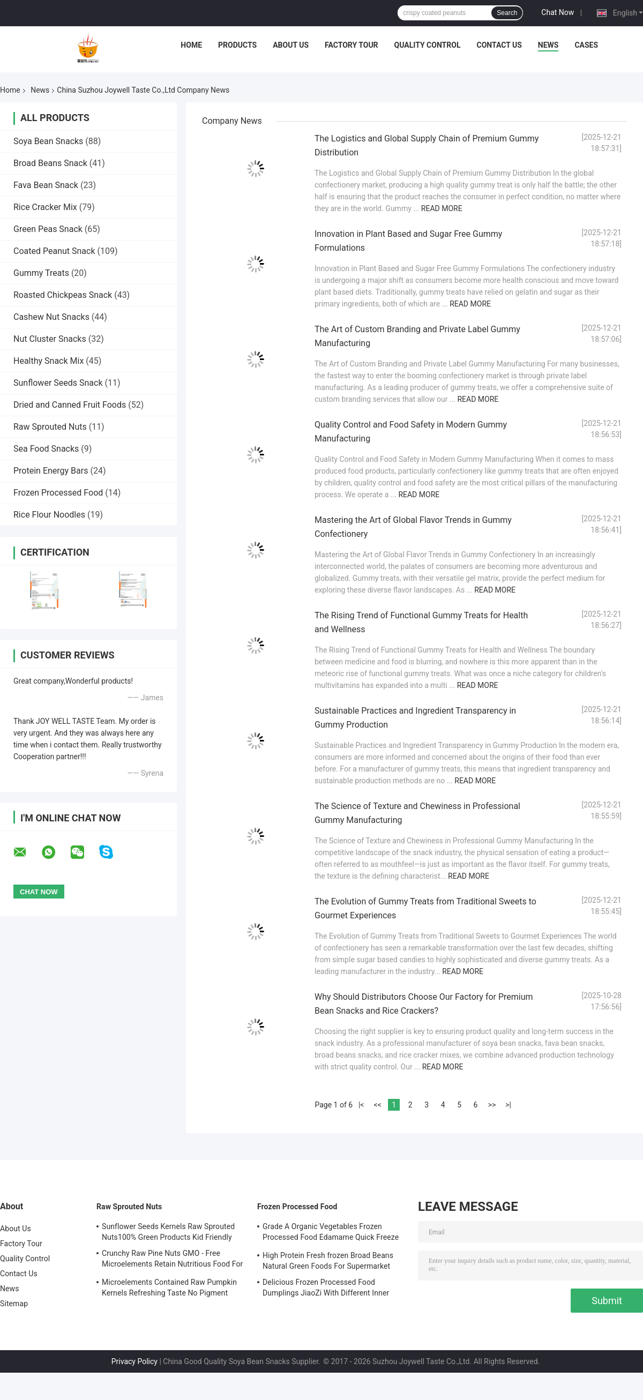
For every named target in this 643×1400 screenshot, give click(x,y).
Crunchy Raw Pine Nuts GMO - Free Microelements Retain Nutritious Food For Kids (172, 1260)
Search (507, 13)
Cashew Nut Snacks (51, 317)
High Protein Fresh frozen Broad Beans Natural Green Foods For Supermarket (328, 1260)
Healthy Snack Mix (48, 361)
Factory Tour (351, 45)
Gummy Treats (41, 273)
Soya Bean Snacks (48, 141)
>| (508, 1104)
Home (191, 45)
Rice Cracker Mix (45, 207)
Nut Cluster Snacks (49, 339)
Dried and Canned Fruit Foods (69, 405)
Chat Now (557, 12)
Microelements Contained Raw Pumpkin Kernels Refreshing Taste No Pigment (169, 1287)
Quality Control (427, 45)
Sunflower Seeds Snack (58, 383)
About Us (291, 45)
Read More (441, 208)
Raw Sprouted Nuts (50, 427)
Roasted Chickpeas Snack (62, 295)
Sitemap (14, 1303)
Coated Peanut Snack (54, 251)
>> (492, 1104)
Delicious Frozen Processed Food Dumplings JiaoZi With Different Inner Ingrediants (326, 1289)
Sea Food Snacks (46, 449)
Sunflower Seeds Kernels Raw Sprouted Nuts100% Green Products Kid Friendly (168, 1231)
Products (237, 45)
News (548, 45)
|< (361, 1104)
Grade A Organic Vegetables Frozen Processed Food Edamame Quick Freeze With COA (331, 1233)
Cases (586, 45)
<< (378, 1104)
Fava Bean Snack (45, 185)
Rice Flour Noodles (49, 515)
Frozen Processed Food (58, 493)
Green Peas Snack (48, 229)
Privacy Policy (134, 1361)
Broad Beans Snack (50, 163)
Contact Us (498, 45)
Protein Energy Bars (50, 471)
